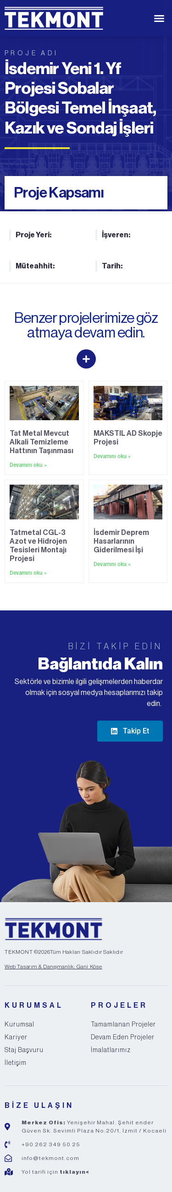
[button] (159, 18)
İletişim (16, 1063)
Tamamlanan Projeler (123, 1024)
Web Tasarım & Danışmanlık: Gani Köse (53, 966)
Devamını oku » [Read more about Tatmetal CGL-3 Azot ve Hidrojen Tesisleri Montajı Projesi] (28, 573)
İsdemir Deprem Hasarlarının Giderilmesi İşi (121, 541)
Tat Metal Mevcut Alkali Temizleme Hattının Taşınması (41, 442)
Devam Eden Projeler (123, 1037)
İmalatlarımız (111, 1050)
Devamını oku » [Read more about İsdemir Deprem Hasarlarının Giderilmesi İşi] (112, 564)
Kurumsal (19, 1024)
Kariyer (16, 1037)
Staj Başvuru (24, 1050)
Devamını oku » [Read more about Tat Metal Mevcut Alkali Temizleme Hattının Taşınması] (28, 465)
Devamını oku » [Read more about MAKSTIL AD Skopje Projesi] (112, 456)
